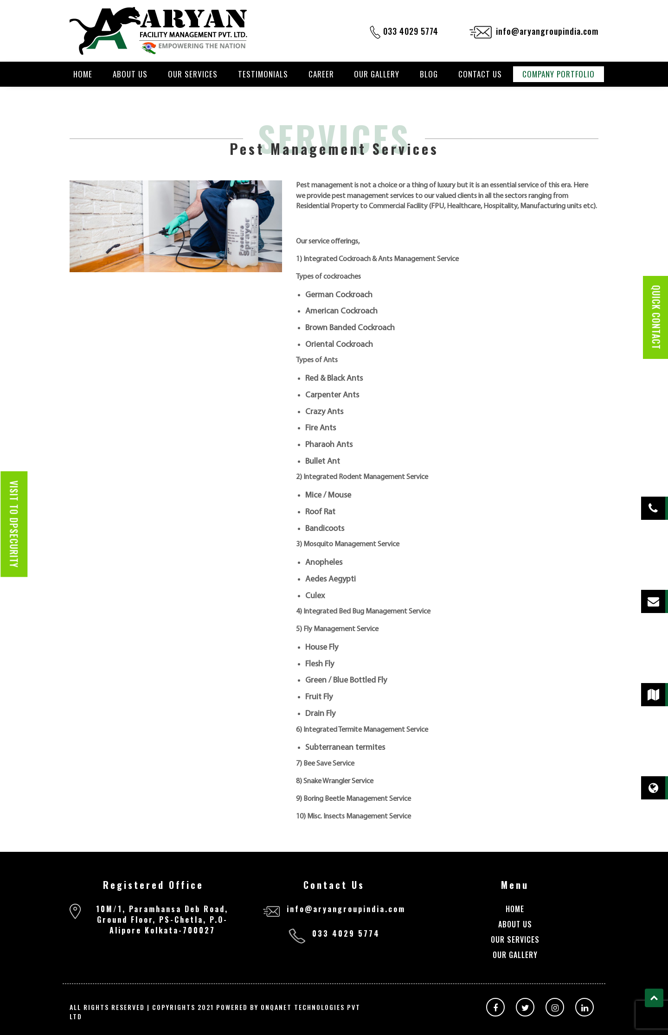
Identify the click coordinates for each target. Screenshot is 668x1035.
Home (82, 74)
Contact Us (480, 74)
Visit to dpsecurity (14, 524)
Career (321, 74)
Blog (429, 74)
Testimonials (263, 74)
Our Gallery (376, 74)
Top (654, 998)
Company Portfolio (558, 74)
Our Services (193, 74)
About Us (130, 74)
